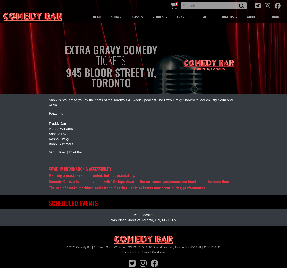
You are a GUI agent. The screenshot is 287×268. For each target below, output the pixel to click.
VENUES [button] (158, 16)
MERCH (207, 16)
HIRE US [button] (228, 16)
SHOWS (116, 16)
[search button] (242, 5)
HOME (97, 16)
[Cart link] (173, 5)
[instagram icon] (267, 5)
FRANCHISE (185, 16)
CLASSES (137, 16)
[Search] (209, 5)
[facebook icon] (277, 5)
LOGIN (274, 16)
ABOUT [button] (252, 16)
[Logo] (143, 240)
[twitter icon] (258, 5)
